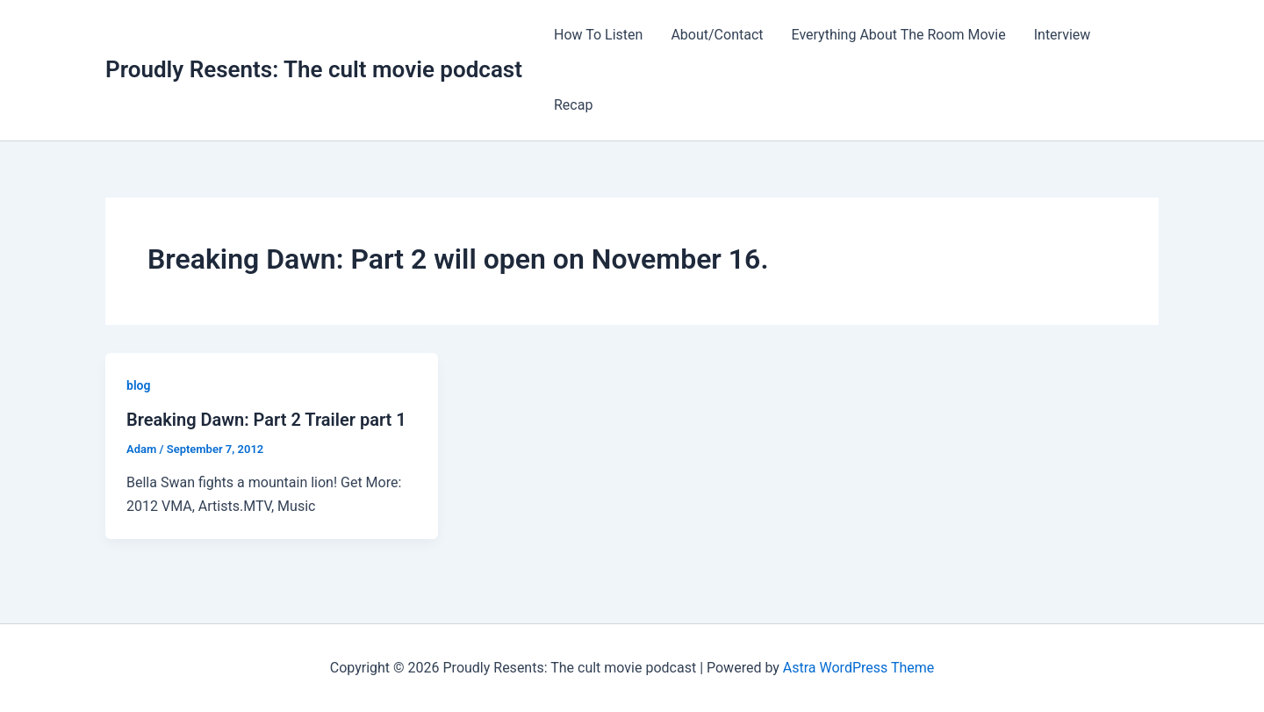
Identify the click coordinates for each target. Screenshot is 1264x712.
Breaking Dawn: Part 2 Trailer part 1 (266, 419)
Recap (573, 105)
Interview (1062, 34)
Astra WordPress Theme (858, 667)
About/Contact (717, 34)
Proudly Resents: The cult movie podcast (313, 69)
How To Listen (598, 34)
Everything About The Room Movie (899, 34)
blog (138, 385)
